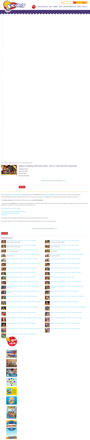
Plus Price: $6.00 (22, 107)
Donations (4, 92)
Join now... (65, 114)
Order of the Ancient (6, 81)
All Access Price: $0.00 (24, 109)
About (62, 431)
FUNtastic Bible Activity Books (8, 53)
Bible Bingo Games (6, 84)
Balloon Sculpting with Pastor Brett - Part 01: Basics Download (21, 174)
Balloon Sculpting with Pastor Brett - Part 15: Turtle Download (64, 201)
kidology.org (48, 438)
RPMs (3, 90)
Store (60, 6)
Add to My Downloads (51, 128)
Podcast (76, 425)
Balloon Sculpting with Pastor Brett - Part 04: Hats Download (64, 179)
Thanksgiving (5, 51)
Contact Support (43, 438)
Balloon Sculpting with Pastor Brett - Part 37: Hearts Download (65, 257)
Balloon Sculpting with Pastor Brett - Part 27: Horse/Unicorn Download (66, 230)
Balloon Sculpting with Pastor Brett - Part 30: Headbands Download (22, 240)
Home (62, 425)
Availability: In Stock (23, 102)
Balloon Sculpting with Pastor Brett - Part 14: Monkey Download (22, 201)
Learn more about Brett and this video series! (10, 146)
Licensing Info (4, 148)
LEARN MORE (6, 434)
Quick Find (4, 25)
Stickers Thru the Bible (7, 34)
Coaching (76, 427)
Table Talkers (5, 62)
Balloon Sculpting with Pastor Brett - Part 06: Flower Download (65, 183)
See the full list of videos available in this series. (11, 141)
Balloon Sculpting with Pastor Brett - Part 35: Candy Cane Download (66, 251)
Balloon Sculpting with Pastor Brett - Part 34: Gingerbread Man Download (24, 251)
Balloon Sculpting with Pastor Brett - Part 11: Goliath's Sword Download (23, 197)
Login (78, 2)
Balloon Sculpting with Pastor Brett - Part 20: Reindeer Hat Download (23, 215)
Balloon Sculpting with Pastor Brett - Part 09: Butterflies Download (22, 192)
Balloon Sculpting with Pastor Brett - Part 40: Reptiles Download (22, 267)
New (3, 20)
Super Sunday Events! (7, 29)
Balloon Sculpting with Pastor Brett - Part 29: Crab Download (64, 235)
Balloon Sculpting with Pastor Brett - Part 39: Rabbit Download (65, 262)
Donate (79, 6)
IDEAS (50, 6)
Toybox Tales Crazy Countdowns (9, 66)
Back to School (5, 47)
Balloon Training (5, 68)
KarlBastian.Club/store (8, 429)
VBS (3, 40)
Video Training (5, 75)
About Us (84, 6)
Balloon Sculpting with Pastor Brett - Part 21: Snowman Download (65, 215)
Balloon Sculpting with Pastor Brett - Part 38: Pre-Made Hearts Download (24, 262)
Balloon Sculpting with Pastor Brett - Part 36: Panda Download (21, 257)
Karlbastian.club (14, 426)
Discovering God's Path (7, 38)
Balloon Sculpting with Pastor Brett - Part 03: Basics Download (21, 179)
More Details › (4, 109)
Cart (86, 2)
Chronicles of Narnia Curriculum (9, 36)
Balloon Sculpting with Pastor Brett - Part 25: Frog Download (64, 224)
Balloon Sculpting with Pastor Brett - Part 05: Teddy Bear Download (22, 183)
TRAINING (55, 6)
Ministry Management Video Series (9, 73)
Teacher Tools (5, 64)
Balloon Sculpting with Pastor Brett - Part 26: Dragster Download (22, 230)
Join (81, 2)
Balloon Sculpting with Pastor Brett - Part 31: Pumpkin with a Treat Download (68, 240)
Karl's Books (4, 79)
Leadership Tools (5, 55)
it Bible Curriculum (42, 6)
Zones (62, 427)
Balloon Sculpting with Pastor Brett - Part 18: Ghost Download (21, 210)
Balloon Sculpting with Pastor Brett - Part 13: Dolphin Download (65, 197)
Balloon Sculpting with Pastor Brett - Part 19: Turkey (62, 210)
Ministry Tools (5, 57)
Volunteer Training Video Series (9, 77)
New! (34, 6)
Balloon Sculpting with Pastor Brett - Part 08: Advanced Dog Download (66, 188)
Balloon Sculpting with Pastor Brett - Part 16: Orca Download (21, 206)
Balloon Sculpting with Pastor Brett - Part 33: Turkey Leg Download (66, 246)
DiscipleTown (5, 31)
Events (3, 44)
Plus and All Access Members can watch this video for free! (13, 145)
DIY (3, 42)
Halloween (4, 49)
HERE (21, 429)
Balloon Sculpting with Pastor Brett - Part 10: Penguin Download (65, 192)
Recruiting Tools (5, 60)
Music (3, 88)
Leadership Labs (5, 70)
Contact (76, 431)
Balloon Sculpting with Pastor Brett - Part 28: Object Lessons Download (23, 235)
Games (3, 86)
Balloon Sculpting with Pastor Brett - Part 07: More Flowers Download (23, 188)
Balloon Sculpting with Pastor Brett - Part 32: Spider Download (21, 246)
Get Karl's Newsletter (69, 6)
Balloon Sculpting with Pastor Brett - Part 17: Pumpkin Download (65, 206)
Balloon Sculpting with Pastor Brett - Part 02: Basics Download (65, 174)
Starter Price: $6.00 (23, 104)
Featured (4, 23)
